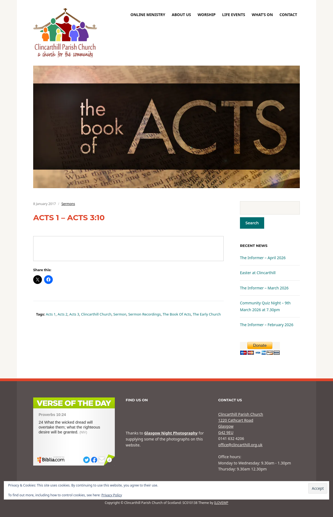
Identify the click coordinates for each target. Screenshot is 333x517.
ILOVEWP (221, 502)
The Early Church (207, 314)
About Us (181, 14)
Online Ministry (147, 14)
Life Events (233, 14)
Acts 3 (74, 314)
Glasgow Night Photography (171, 433)
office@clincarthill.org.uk (240, 444)
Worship (206, 14)
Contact (288, 14)
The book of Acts (177, 314)
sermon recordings (144, 314)
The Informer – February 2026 (266, 324)
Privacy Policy (111, 495)
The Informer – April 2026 (263, 257)
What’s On (262, 14)
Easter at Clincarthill (258, 272)
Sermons (68, 203)
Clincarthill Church (96, 314)
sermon (120, 314)
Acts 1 (51, 314)
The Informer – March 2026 (264, 287)
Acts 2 (62, 314)
